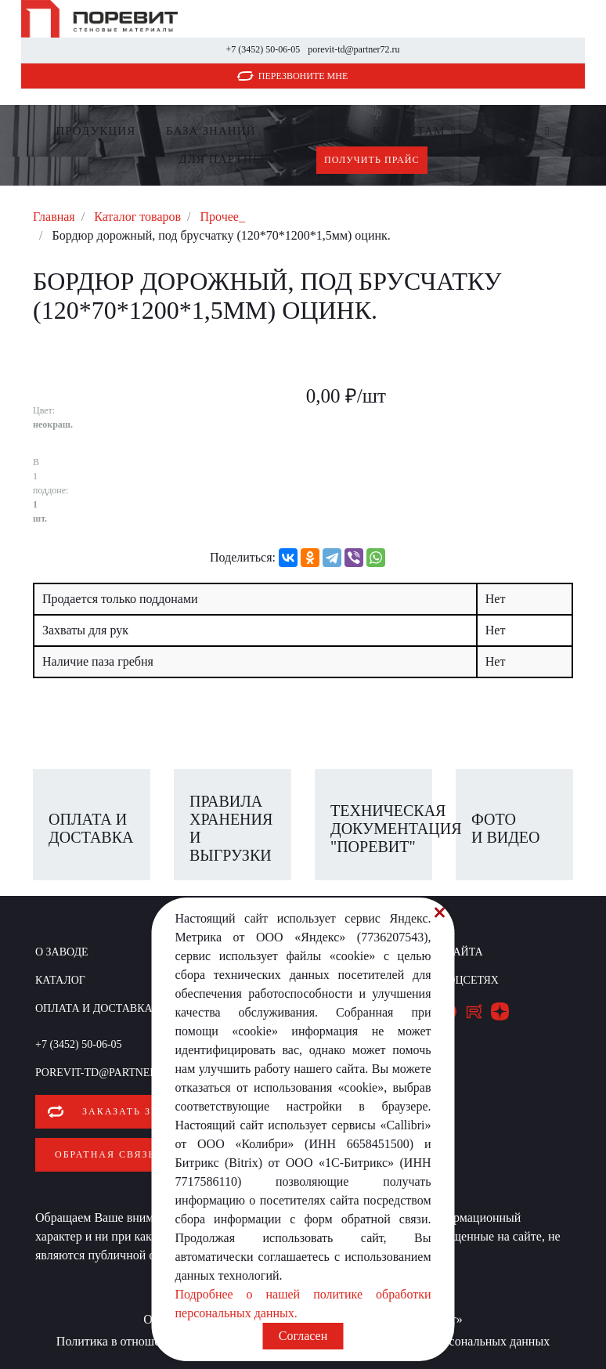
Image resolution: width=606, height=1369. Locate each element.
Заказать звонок (137, 1111)
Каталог (60, 980)
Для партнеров (232, 159)
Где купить (314, 131)
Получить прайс (372, 159)
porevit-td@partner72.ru (353, 49)
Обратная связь (105, 1152)
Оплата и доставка (94, 1008)
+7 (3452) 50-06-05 (262, 49)
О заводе (507, 131)
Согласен (303, 1335)
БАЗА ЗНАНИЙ (211, 131)
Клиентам (409, 131)
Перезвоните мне (303, 75)
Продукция (95, 131)
